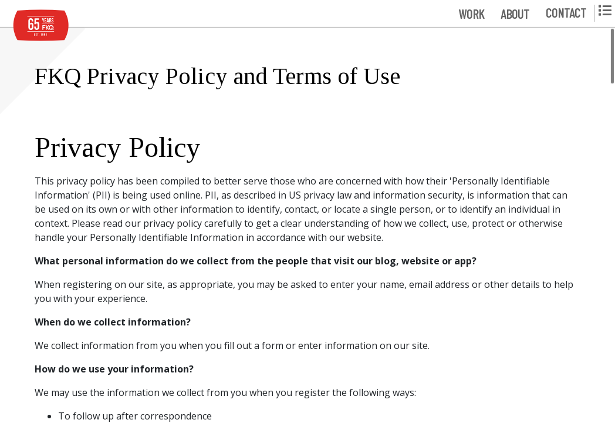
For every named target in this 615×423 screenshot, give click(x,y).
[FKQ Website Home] (41, 25)
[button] (471, 13)
